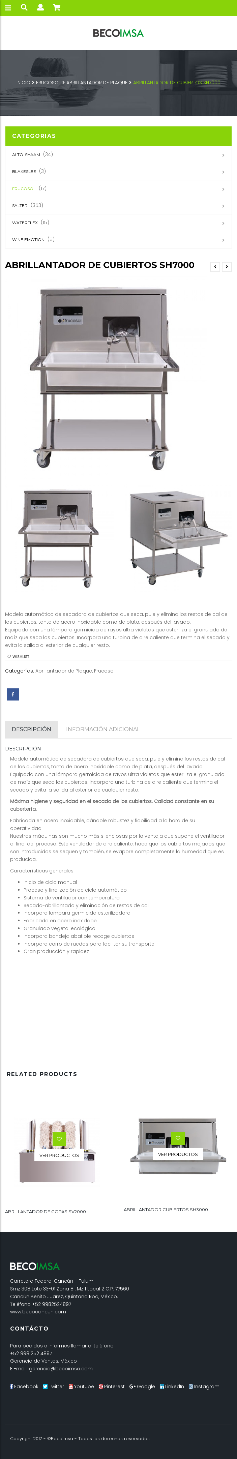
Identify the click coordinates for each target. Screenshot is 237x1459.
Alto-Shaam (26, 154)
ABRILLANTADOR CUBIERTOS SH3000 (166, 1209)
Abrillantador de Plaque (96, 82)
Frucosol (48, 82)
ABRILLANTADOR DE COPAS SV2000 (45, 1211)
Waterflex (25, 222)
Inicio (23, 82)
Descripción (31, 729)
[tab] (31, 729)
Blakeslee (24, 171)
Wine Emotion (28, 239)
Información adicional (103, 729)
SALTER (20, 205)
